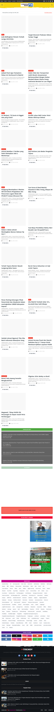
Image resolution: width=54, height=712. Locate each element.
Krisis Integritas (26, 604)
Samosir (35, 620)
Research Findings (11, 620)
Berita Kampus (26, 586)
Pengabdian (19, 613)
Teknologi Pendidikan (16, 625)
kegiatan (35, 597)
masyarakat (39, 606)
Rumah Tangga (29, 620)
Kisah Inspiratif (17, 602)
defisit (16, 588)
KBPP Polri (9, 597)
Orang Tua (32, 609)
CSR (43, 586)
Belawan (12, 586)
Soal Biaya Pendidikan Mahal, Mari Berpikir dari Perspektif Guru (40, 229)
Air (10, 583)
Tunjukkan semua (48, 12)
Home (2, 1)
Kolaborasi (24, 602)
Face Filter (9, 590)
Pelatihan (8, 611)
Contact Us (50, 710)
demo (20, 588)
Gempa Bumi (22, 590)
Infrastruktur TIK (32, 595)
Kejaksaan (4, 600)
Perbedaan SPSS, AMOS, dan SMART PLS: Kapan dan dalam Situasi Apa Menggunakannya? (29, 662)
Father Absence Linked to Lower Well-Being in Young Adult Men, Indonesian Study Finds (23, 452)
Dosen (44, 588)
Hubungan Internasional (37, 593)
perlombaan (42, 616)
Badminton (43, 583)
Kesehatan (31, 70)
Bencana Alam (18, 586)
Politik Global (23, 618)
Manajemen (33, 606)
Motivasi (49, 606)
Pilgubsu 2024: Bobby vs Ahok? (39, 376)
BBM (8, 586)
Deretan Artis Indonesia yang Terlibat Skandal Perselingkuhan (22, 668)
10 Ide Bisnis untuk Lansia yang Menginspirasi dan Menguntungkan (23, 675)
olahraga (9, 609)
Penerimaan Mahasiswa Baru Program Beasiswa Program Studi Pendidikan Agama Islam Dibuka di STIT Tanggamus (26, 443)
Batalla (3, 586)
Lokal (13, 606)
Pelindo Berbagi (23, 611)
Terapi (23, 625)
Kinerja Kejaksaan (5, 602)
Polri (29, 618)
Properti (47, 618)
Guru (47, 590)
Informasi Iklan (20, 1)
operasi (14, 609)
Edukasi (48, 588)
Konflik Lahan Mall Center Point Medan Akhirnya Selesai (39, 116)
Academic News (5, 583)
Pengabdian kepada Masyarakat (8, 616)
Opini (19, 609)
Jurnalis (13, 1)
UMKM (31, 625)
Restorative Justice (21, 620)
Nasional (3, 149)
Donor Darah (38, 588)
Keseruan (46, 600)
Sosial (30, 622)
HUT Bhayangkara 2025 (15, 595)
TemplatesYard (12, 710)
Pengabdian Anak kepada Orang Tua (31, 613)
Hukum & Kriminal (5, 595)
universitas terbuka (47, 625)
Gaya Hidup (4, 376)
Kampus (3, 597)
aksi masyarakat (16, 583)
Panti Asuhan (48, 609)
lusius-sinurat (6, 45)
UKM (27, 625)
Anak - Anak (23, 583)
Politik (18, 618)
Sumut (3, 625)
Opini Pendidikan (25, 609)
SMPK (26, 622)
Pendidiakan (45, 611)
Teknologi (8, 625)
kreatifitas (14, 604)
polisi (14, 618)
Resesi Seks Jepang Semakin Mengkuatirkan (11, 379)
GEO (39, 590)
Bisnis (3, 113)
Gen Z (27, 590)
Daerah (11, 588)
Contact (9, 1)
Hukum (45, 593)
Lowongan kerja (19, 606)
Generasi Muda (33, 590)
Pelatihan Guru (15, 611)
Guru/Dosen (4, 593)
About (5, 1)
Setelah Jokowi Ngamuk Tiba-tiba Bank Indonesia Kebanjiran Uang (13, 339)
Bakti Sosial (49, 583)
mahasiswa (26, 606)
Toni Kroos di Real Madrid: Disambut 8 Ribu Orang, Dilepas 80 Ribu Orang (40, 190)
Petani (48, 616)
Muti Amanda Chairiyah (7, 313)
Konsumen (42, 602)
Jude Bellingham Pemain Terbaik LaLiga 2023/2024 (12, 38)
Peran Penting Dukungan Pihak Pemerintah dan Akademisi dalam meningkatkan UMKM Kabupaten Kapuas (13, 303)
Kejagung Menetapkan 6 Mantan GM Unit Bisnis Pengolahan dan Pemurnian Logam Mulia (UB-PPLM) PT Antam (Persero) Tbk (12, 193)
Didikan (24, 588)
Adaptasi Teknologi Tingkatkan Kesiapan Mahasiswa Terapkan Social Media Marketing (23, 460)
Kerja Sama (25, 600)
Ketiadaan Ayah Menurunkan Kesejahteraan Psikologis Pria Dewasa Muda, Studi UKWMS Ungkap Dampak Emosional (26, 435)
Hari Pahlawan (28, 593)
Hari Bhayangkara (20, 593)
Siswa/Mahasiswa (19, 622)
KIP (11, 602)
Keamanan (24, 597)
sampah (40, 620)
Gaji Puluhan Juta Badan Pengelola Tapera (40, 152)
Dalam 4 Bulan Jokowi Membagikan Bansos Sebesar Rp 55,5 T (12, 232)
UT (7, 627)
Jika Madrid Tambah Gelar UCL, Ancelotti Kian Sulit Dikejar (39, 303)
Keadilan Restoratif (17, 597)
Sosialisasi (35, 622)
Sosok (40, 622)
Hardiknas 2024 (12, 593)
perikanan (37, 616)
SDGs (45, 620)
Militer (45, 606)
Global (43, 590)
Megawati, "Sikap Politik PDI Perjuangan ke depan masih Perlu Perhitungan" (13, 414)
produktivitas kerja (35, 618)
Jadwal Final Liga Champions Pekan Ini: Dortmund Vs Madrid (12, 74)
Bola (3, 34)
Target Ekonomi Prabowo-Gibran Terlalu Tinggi (39, 36)
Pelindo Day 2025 (31, 611)
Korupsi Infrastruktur (6, 604)
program (42, 618)
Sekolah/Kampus (5, 622)
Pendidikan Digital (11, 613)
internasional (40, 595)
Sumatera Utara (47, 622)
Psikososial (4, 620)
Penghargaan (30, 616)
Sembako (12, 622)
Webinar (11, 627)
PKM (3, 618)
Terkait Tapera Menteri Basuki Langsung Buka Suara (11, 267)
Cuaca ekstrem (5, 588)
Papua (3, 611)
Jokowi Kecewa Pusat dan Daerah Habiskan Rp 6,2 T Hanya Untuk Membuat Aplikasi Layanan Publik (40, 342)
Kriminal (19, 604)
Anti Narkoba (36, 583)
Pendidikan (4, 613)
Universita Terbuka (37, 625)
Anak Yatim (30, 583)
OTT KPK (37, 609)
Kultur (32, 604)
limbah (36, 604)
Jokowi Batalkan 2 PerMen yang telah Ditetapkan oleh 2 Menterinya (12, 153)
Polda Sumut (8, 618)
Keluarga (10, 600)
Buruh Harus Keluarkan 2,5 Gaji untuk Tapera (39, 267)
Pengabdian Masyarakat (21, 616)
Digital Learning (31, 588)
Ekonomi (3, 590)
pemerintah (38, 611)
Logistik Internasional (6, 606)
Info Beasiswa (24, 595)
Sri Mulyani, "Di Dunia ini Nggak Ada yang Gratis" (12, 116)
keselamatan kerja (38, 600)
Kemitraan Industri (17, 600)
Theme (24, 710)
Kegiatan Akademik (43, 597)
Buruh (30, 149)
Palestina (42, 609)
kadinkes (46, 595)
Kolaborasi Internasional (33, 602)
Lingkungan (42, 604)
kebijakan (30, 597)
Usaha (3, 627)
